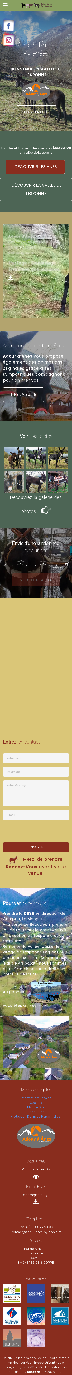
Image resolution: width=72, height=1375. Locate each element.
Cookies (36, 1102)
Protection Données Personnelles (35, 1116)
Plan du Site (36, 1107)
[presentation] (31, 831)
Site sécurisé (35, 1112)
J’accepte (32, 1372)
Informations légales (36, 1098)
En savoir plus (53, 1372)
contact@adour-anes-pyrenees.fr (36, 1232)
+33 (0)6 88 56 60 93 (36, 1227)
